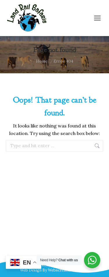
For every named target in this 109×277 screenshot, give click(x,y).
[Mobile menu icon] (97, 18)
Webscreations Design (68, 270)
